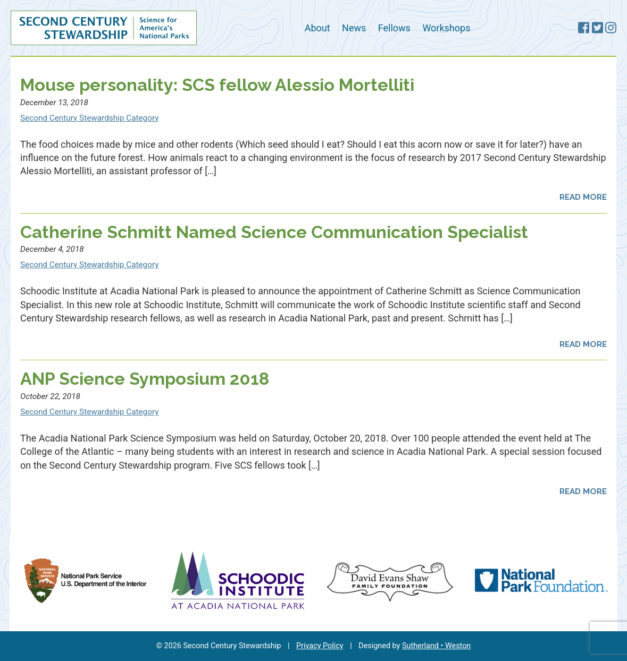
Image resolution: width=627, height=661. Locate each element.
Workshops (446, 27)
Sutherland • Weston (436, 645)
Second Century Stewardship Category (89, 118)
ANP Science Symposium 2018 (144, 379)
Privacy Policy (320, 645)
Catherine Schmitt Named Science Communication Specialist (274, 232)
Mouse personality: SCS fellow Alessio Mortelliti (217, 85)
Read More (583, 197)
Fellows (394, 27)
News (354, 27)
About (317, 27)
